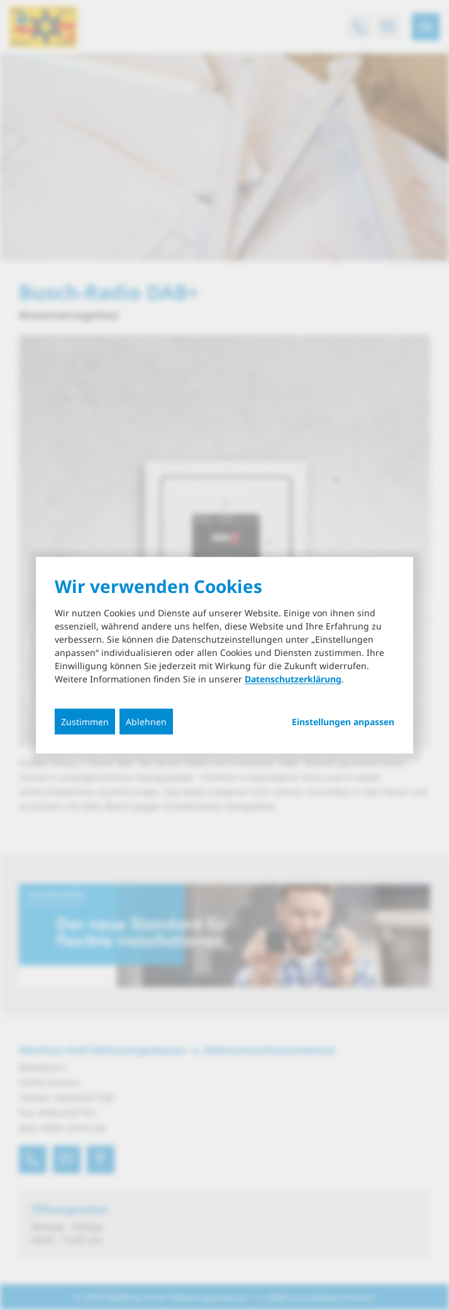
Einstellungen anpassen (343, 722)
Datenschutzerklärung (293, 679)
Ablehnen (146, 722)
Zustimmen (85, 722)
